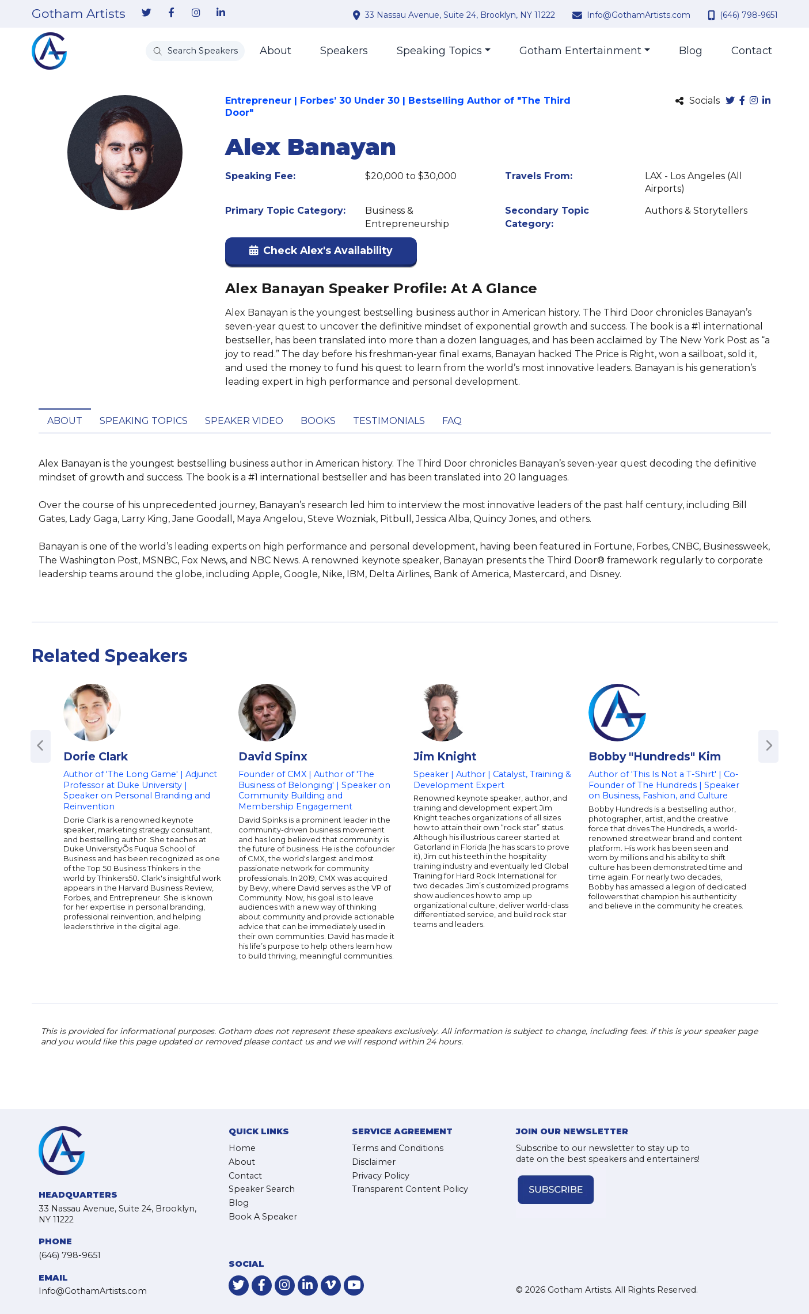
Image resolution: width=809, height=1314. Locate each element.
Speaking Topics (439, 50)
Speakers (344, 50)
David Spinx (272, 756)
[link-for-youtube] (354, 1285)
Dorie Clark (95, 756)
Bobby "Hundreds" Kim (654, 756)
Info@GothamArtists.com (638, 15)
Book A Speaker (263, 1216)
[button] (321, 253)
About (275, 50)
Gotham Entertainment (580, 50)
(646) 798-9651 (749, 15)
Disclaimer (374, 1162)
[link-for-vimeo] (331, 1285)
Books (318, 420)
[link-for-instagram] (196, 13)
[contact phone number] (713, 15)
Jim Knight (445, 756)
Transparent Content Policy (410, 1189)
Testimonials (389, 420)
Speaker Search (262, 1189)
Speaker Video (244, 420)
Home (242, 1148)
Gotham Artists (79, 14)
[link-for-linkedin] (221, 13)
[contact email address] (578, 15)
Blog (690, 50)
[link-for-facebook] (172, 13)
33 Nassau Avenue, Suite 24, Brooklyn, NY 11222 (460, 15)
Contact (751, 50)
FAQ (452, 420)
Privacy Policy (380, 1176)
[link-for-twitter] (147, 13)
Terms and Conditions (397, 1148)
